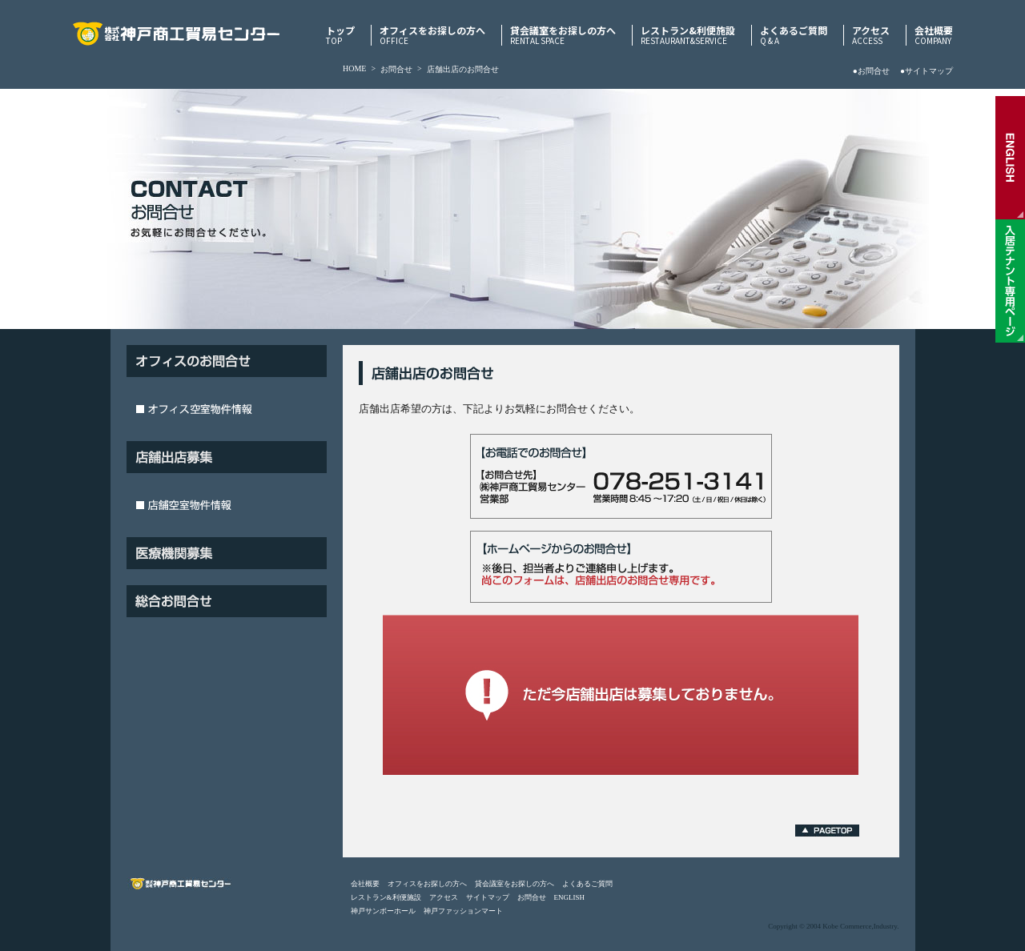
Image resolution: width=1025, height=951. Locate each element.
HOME (354, 68)
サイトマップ (487, 897)
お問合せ (396, 69)
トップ (340, 35)
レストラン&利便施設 (688, 35)
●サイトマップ (926, 70)
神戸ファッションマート (463, 911)
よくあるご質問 (793, 35)
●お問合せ (871, 70)
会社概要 (933, 35)
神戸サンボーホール (383, 911)
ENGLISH (569, 897)
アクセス (871, 35)
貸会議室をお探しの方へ (563, 35)
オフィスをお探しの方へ (432, 35)
